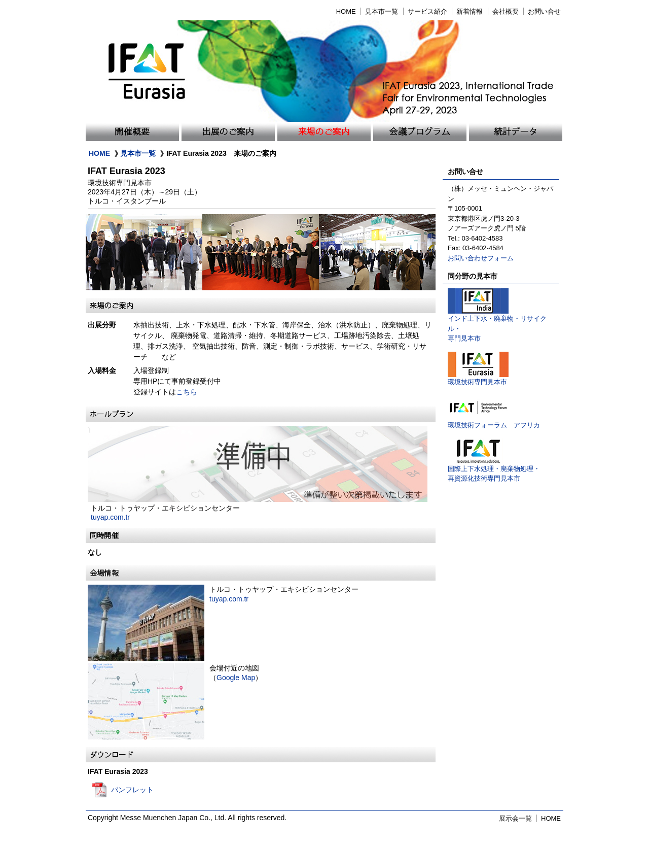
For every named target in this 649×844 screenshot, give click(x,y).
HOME (346, 11)
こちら (186, 392)
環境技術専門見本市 (478, 378)
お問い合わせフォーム (481, 258)
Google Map (236, 677)
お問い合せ (544, 11)
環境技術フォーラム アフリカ (494, 421)
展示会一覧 (515, 818)
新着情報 (469, 11)
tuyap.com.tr (110, 517)
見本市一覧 (381, 11)
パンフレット (132, 790)
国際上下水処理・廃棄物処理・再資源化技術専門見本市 (494, 470)
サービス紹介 (427, 11)
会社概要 (505, 11)
